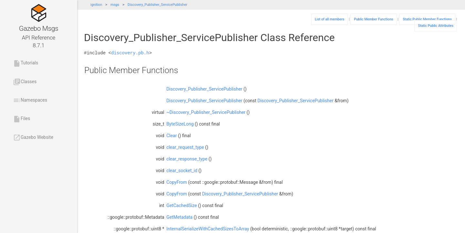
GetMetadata (179, 217)
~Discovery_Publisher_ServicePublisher (205, 112)
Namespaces (30, 100)
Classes (24, 82)
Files (21, 119)
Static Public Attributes (435, 26)
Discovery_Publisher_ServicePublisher (157, 5)
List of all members (330, 19)
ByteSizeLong (179, 124)
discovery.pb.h (130, 53)
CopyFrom (176, 182)
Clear (171, 135)
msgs (114, 5)
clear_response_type (186, 158)
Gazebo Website (33, 137)
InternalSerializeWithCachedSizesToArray (207, 228)
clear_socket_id (181, 170)
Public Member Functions (373, 19)
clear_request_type (185, 147)
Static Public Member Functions (427, 19)
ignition (96, 5)
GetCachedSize (181, 205)
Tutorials (25, 63)
